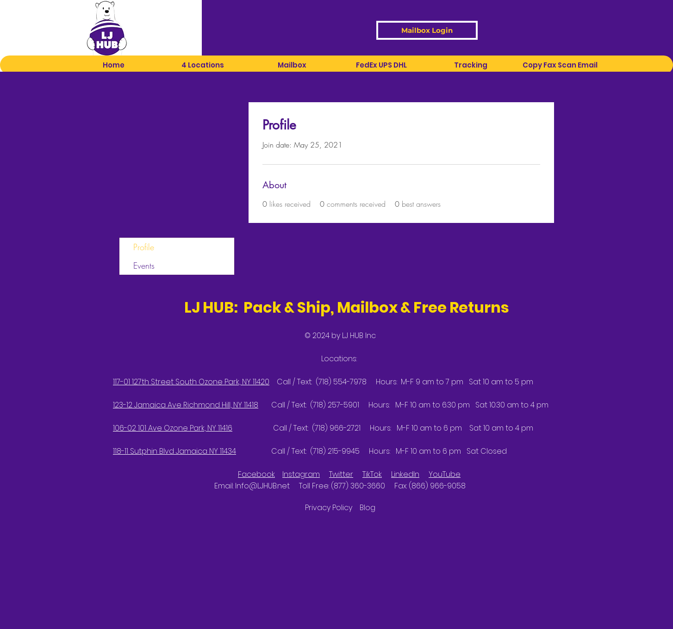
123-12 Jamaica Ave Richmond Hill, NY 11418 (185, 405)
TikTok (372, 474)
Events (144, 265)
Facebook (256, 474)
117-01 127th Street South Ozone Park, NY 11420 (191, 381)
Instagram (301, 474)
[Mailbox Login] (427, 30)
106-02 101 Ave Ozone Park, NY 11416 (172, 428)
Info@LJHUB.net (262, 486)
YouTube (445, 474)
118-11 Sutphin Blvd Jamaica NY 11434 (174, 451)
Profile (143, 247)
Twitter (341, 474)
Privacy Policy (332, 507)
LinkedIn (405, 474)
